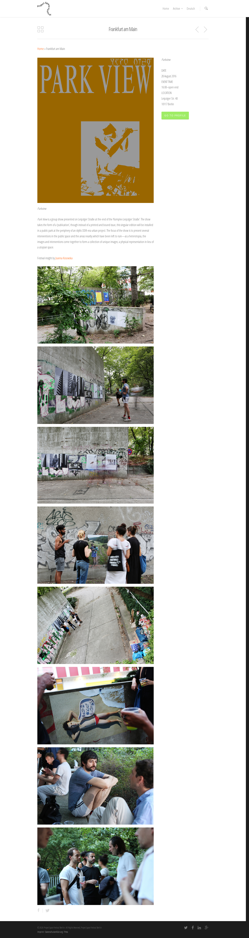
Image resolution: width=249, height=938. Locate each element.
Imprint (40, 932)
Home (166, 8)
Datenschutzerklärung (54, 932)
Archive (178, 8)
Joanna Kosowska (64, 258)
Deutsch (191, 8)
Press (66, 932)
